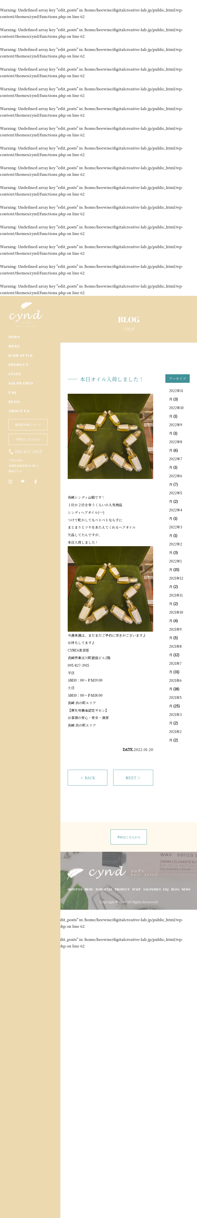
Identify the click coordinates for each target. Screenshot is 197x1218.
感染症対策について (28, 424)
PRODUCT (19, 364)
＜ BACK (87, 777)
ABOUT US (19, 410)
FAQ (13, 392)
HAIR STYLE (21, 355)
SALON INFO (21, 383)
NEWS (14, 336)
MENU (14, 346)
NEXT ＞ (133, 777)
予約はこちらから (28, 439)
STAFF (15, 373)
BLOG (14, 401)
